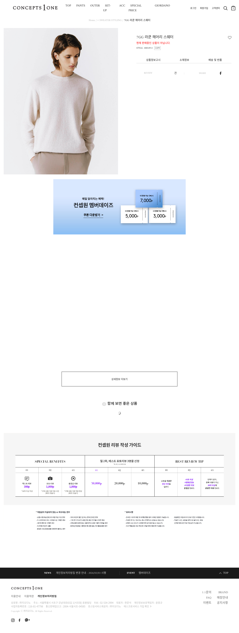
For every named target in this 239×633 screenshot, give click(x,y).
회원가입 (204, 8)
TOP (225, 573)
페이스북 (220, 73)
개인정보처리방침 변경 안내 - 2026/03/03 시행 (81, 573)
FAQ (208, 597)
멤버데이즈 (145, 573)
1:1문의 (206, 592)
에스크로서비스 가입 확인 (136, 606)
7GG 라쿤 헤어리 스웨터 (137, 20)
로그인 (193, 8)
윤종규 (159, 602)
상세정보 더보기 (119, 379)
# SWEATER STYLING (109, 20)
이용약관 (29, 596)
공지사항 (222, 603)
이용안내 (16, 596)
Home (92, 20)
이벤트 (207, 603)
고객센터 (216, 8)
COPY (157, 48)
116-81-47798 (35, 606)
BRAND (223, 592)
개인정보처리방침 (47, 596)
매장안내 (222, 597)
